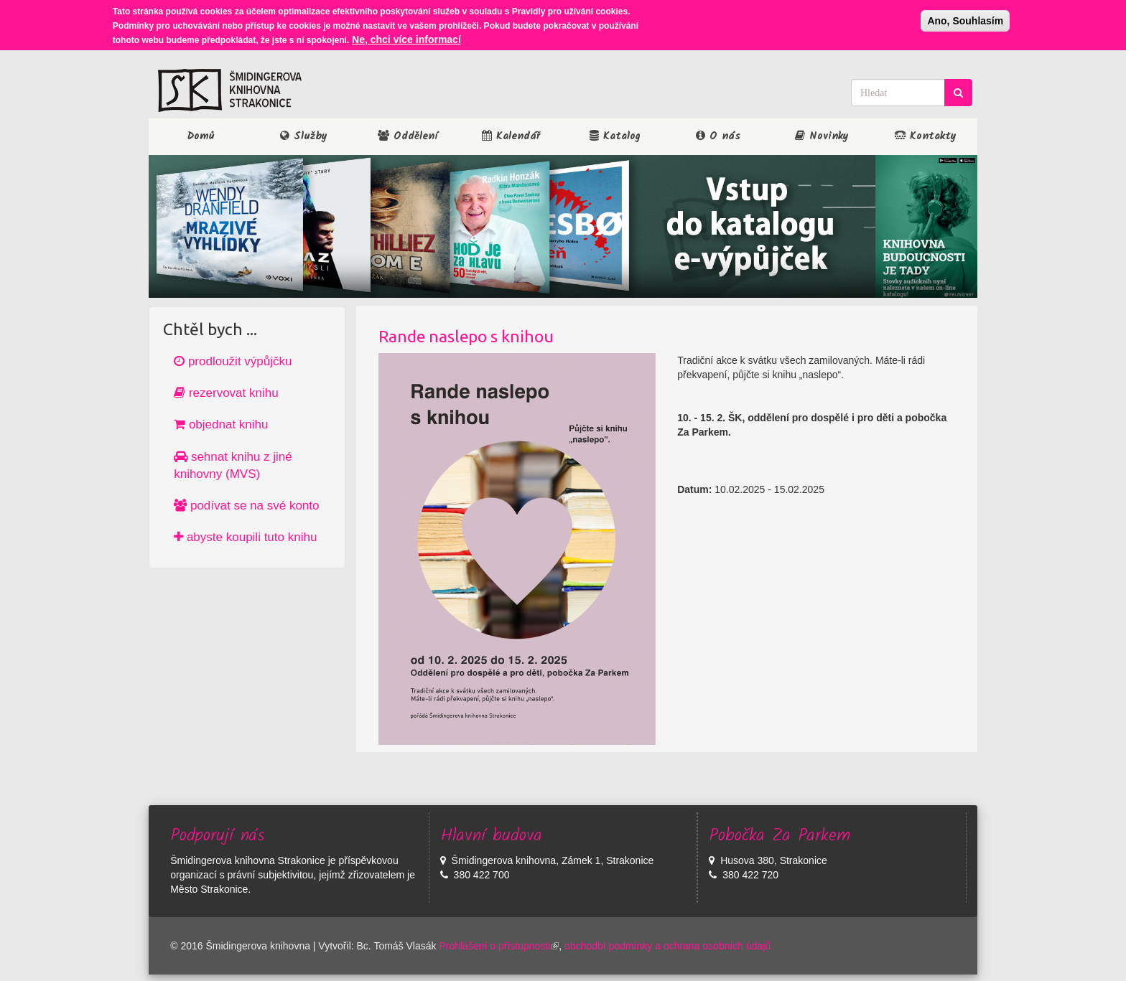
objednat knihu (221, 424)
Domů (200, 136)
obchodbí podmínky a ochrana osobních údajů (667, 946)
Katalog (615, 136)
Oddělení (407, 136)
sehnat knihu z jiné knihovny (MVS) (233, 465)
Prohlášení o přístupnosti (499, 946)
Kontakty (926, 136)
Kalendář (511, 136)
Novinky (822, 136)
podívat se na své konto (246, 505)
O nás (718, 136)
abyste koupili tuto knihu (245, 537)
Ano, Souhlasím (965, 19)
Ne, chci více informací (406, 38)
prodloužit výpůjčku (233, 361)
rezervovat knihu (226, 393)
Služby (303, 136)
